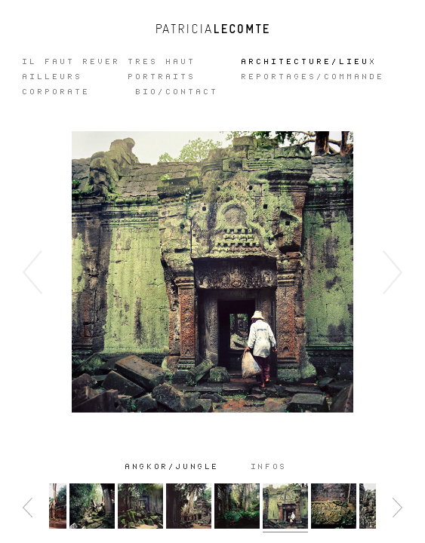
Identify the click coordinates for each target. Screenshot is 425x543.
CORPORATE (57, 92)
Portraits (162, 77)
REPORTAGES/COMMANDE (313, 77)
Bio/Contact (177, 92)
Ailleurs (53, 77)
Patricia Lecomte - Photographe (213, 29)
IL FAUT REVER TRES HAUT (109, 62)
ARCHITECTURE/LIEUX (309, 62)
